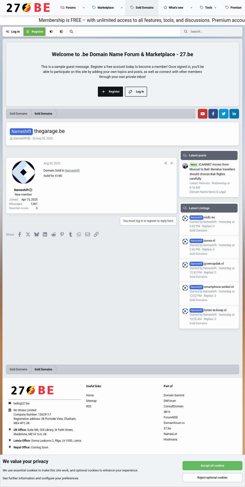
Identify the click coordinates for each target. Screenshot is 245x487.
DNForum (170, 401)
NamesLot (170, 434)
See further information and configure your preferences (40, 478)
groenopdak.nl (206, 263)
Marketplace (106, 7)
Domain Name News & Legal (207, 192)
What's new (176, 7)
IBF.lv (167, 412)
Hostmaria (170, 439)
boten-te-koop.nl (208, 310)
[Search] (71, 32)
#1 (172, 163)
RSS (88, 406)
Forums (71, 7)
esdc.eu (202, 217)
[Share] (165, 163)
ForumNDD (171, 417)
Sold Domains (145, 7)
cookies (32, 470)
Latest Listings (199, 208)
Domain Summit (174, 395)
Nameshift (21, 138)
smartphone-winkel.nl (211, 287)
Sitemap (91, 401)
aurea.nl (202, 240)
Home (90, 395)
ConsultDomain (173, 406)
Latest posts (197, 155)
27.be (167, 428)
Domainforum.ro (174, 423)
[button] (83, 8)
